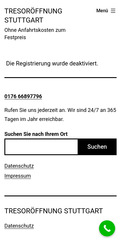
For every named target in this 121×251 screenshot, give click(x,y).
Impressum (17, 176)
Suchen (97, 146)
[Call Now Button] (107, 228)
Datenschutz (19, 166)
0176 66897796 (23, 96)
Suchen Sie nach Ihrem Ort (36, 134)
